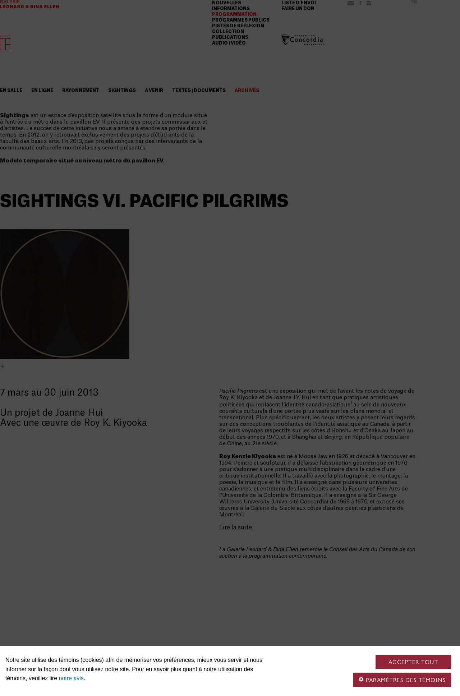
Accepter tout (413, 662)
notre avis (71, 678)
